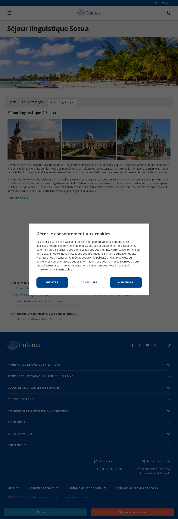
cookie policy (64, 269)
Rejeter (52, 282)
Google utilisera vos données (66, 249)
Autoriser (125, 282)
